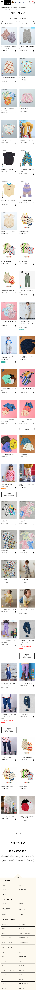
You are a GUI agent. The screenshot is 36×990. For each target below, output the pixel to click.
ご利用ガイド (4, 885)
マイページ (21, 928)
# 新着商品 (5, 856)
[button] (23, 833)
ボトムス (4, 965)
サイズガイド (22, 885)
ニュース (21, 914)
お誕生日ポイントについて (25, 937)
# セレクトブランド (27, 856)
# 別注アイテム (20, 860)
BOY (20, 952)
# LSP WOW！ (15, 856)
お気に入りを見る (5, 933)
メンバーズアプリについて (7, 942)
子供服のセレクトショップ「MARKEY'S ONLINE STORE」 (13, 7)
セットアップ (22, 970)
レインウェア (4, 983)
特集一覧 (4, 904)
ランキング (4, 914)
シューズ (21, 979)
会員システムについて (6, 937)
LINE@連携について (23, 942)
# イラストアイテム (8, 860)
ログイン (4, 928)
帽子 (3, 979)
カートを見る (22, 924)
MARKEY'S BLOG (22, 904)
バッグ (20, 974)
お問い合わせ (4, 894)
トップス (4, 961)
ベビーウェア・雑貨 (6, 9)
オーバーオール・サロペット (8, 970)
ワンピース (21, 965)
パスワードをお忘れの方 (24, 933)
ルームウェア (4, 974)
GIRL (3, 952)
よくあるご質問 (22, 889)
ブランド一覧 (22, 909)
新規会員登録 (4, 924)
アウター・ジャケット (24, 961)
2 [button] (16, 833)
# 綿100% (30, 860)
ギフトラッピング (5, 889)
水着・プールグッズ (23, 983)
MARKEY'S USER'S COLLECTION (6, 909)
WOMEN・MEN (22, 956)
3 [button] (20, 833)
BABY (3, 956)
